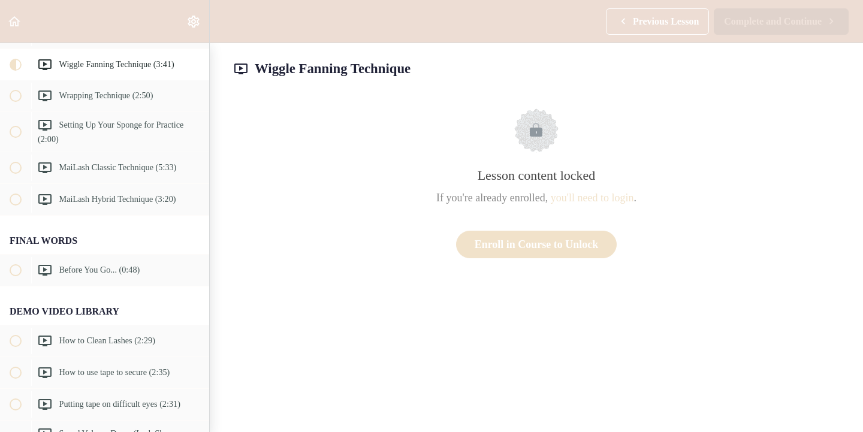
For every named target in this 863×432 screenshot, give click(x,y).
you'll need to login (592, 198)
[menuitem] (194, 21)
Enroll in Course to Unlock (537, 244)
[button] (15, 21)
